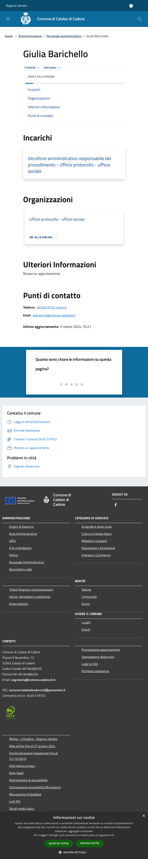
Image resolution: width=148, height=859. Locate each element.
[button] (74, 852)
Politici (13, 555)
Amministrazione (29, 36)
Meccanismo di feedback (25, 794)
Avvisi (86, 603)
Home (9, 36)
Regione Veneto (16, 5)
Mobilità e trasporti (94, 540)
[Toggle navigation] (8, 18)
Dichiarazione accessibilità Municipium (35, 787)
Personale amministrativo (63, 36)
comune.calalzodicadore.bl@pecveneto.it (37, 690)
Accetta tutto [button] (59, 843)
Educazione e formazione (98, 548)
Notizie (86, 589)
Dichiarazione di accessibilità (28, 780)
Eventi (86, 629)
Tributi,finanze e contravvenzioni (31, 589)
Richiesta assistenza (95, 671)
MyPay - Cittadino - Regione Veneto (33, 739)
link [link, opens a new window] (112, 835)
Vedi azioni (53, 67)
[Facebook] (116, 505)
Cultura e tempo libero (97, 533)
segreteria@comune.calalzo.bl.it (54, 315)
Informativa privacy (22, 765)
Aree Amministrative (23, 533)
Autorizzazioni (18, 603)
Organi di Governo (21, 526)
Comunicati (89, 596)
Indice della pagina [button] (41, 76)
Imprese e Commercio (96, 555)
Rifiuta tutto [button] (89, 843)
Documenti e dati (20, 569)
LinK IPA (14, 801)
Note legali (16, 773)
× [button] (143, 815)
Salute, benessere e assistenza (29, 596)
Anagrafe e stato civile (97, 526)
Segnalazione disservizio (98, 656)
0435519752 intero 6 (51, 307)
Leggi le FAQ (90, 664)
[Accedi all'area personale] (131, 5)
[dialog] (74, 835)
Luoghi (86, 622)
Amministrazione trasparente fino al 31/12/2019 (33, 756)
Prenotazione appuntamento (101, 649)
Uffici (12, 540)
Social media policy (21, 808)
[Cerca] (139, 19)
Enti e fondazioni (20, 548)
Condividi (33, 67)
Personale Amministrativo (26, 562)
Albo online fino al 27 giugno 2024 (32, 746)
